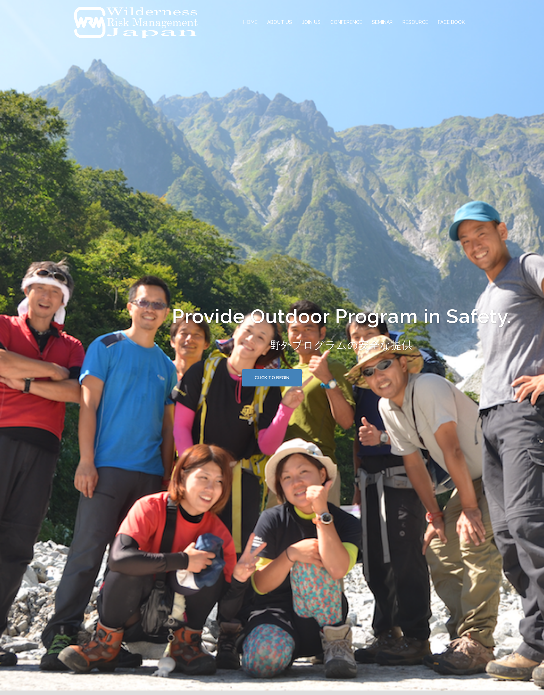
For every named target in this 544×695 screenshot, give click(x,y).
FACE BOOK (451, 22)
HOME (250, 22)
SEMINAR (382, 22)
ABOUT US (279, 22)
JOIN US (311, 22)
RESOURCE (415, 22)
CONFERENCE (346, 22)
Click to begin (272, 377)
